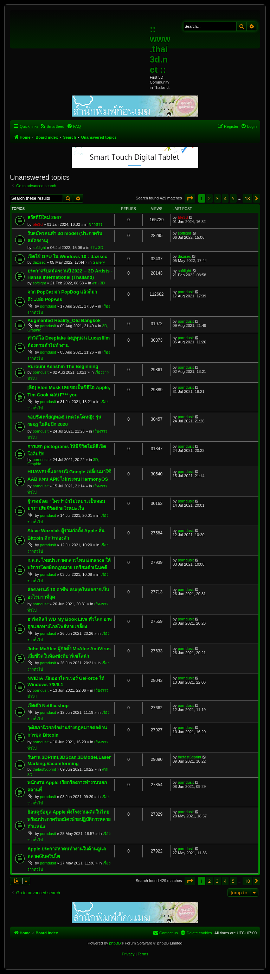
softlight (39, 247)
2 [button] (209, 198)
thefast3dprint (44, 769)
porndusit (48, 306)
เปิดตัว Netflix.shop (48, 705)
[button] (190, 198)
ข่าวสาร (95, 224)
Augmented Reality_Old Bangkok (64, 320)
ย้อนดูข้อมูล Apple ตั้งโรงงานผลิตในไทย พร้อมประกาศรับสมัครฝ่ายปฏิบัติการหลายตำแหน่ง (69, 819)
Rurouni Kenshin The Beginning (62, 366)
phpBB (115, 943)
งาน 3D (96, 247)
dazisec (39, 262)
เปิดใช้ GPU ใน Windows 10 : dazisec (67, 256)
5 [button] (233, 198)
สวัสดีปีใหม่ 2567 (44, 217)
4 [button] (225, 198)
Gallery (98, 262)
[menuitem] (52, 126)
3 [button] (217, 198)
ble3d (38, 224)
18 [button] (247, 198)
